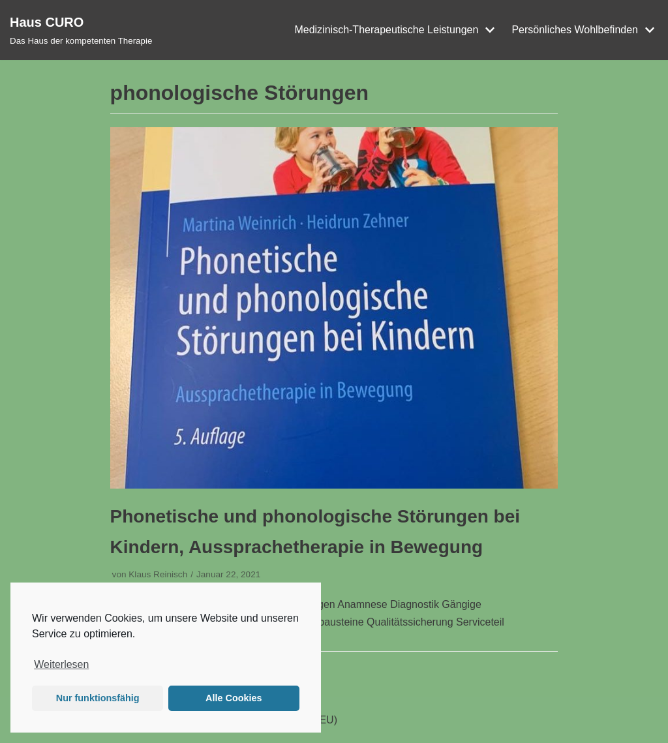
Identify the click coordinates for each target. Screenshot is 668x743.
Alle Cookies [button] (233, 698)
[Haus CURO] (81, 30)
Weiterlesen (61, 664)
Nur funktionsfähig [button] (98, 698)
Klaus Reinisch (158, 574)
